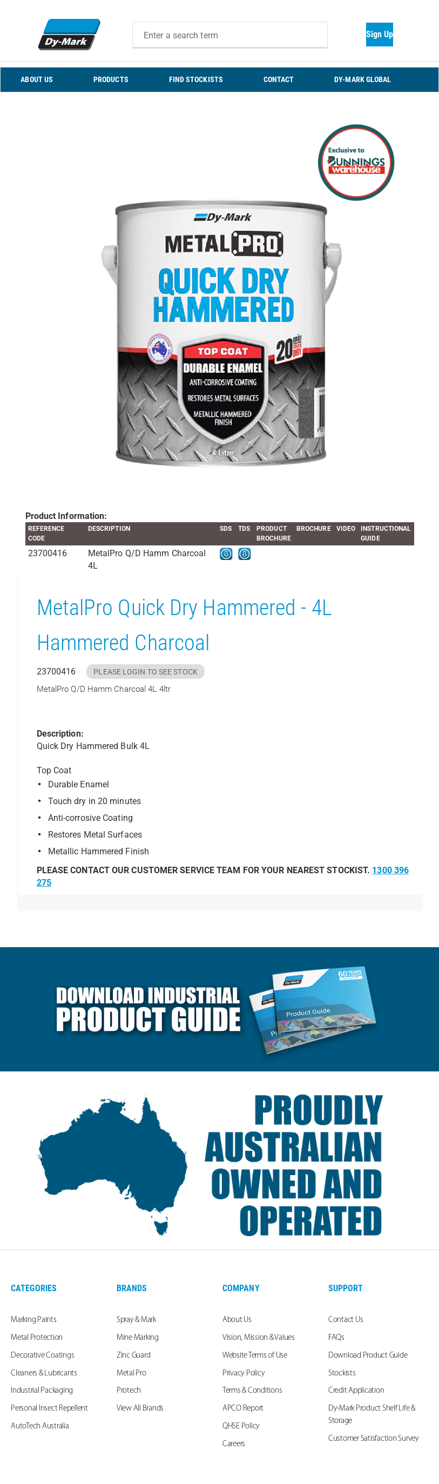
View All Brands (140, 1409)
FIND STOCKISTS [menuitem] (196, 79)
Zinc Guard (134, 1356)
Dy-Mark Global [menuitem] (362, 79)
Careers (233, 1444)
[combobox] (230, 35)
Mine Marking (138, 1338)
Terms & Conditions (252, 1391)
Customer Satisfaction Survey (373, 1439)
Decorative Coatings (42, 1356)
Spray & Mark (136, 1320)
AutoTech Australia (40, 1426)
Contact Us (345, 1320)
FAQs (336, 1338)
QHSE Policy (241, 1426)
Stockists (342, 1374)
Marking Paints (34, 1320)
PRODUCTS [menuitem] (111, 79)
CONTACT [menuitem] (279, 79)
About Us (237, 1320)
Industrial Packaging (42, 1391)
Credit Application (356, 1391)
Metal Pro (131, 1374)
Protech (129, 1391)
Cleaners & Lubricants (44, 1374)
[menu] (219, 79)
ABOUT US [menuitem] (37, 79)
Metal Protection (37, 1338)
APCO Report (243, 1409)
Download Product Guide (368, 1356)
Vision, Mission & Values (258, 1338)
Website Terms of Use (254, 1356)
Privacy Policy (243, 1374)
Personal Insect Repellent (49, 1409)
